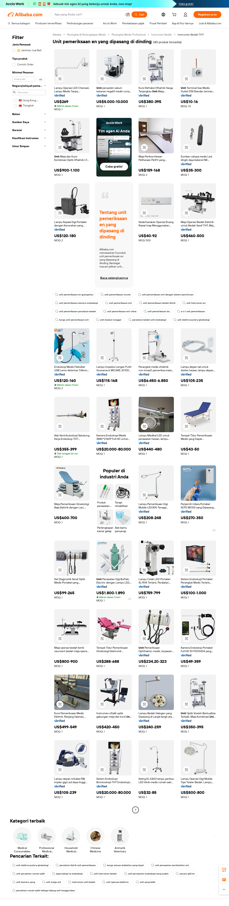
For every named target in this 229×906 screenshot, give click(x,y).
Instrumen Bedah (161, 34)
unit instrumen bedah (103, 873)
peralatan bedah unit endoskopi (147, 319)
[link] (224, 870)
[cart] (175, 15)
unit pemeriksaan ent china (119, 311)
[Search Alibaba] (88, 14)
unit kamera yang (23, 882)
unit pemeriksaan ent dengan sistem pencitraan (166, 294)
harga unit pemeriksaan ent (72, 319)
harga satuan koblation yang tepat (123, 865)
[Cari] (139, 14)
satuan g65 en (185, 873)
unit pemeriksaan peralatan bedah (75, 311)
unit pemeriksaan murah (116, 294)
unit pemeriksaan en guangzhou (74, 294)
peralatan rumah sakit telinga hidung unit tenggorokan (43, 890)
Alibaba (57, 34)
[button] (127, 14)
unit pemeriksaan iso (157, 311)
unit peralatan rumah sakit (28, 873)
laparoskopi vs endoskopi (67, 873)
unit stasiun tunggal (108, 319)
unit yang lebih (145, 882)
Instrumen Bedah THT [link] (191, 34)
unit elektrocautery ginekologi (191, 319)
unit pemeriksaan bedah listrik (157, 303)
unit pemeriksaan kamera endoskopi (76, 303)
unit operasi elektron (115, 882)
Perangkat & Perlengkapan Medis (86, 34)
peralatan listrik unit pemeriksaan (76, 865)
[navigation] (29, 423)
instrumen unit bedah (81, 882)
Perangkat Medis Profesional (129, 34)
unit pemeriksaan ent (118, 303)
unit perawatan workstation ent (170, 865)
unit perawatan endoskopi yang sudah (146, 873)
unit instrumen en (194, 303)
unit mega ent (51, 882)
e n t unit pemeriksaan (191, 311)
